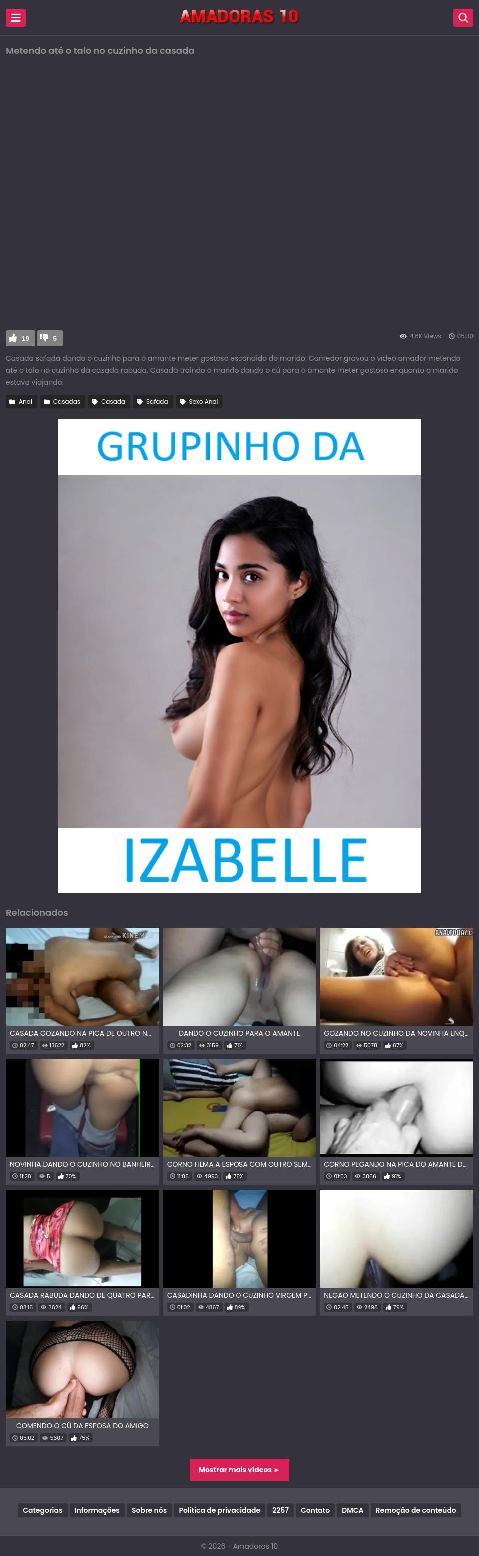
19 (25, 338)
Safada (157, 401)
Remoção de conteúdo (416, 1510)
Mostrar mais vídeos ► (239, 1470)
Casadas (66, 401)
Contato (315, 1510)
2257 (280, 1510)
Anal (25, 401)
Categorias (42, 1510)
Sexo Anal (203, 401)
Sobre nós (149, 1510)
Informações (97, 1510)
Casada (113, 401)
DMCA (352, 1510)
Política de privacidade (219, 1510)
